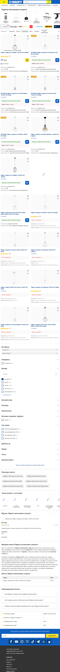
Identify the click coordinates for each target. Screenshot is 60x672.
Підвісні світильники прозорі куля (37, 486)
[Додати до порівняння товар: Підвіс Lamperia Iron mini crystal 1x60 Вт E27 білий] (28, 236)
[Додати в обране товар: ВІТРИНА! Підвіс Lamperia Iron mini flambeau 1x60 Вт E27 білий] (28, 77)
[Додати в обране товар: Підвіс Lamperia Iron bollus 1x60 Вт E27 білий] (58, 196)
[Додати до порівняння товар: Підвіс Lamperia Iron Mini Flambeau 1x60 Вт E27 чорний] (58, 120)
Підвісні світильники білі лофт (12, 481)
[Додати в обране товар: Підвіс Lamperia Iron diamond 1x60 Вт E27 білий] (58, 271)
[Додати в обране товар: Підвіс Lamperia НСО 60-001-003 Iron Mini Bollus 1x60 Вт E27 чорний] (58, 308)
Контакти (9, 664)
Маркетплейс (10, 671)
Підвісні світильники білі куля (36, 476)
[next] (58, 493)
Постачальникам (11, 669)
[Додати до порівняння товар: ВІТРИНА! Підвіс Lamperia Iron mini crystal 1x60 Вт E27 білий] (58, 80)
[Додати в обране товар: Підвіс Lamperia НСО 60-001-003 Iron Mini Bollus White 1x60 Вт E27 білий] (28, 196)
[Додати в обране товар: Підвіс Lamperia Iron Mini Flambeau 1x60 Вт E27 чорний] (58, 118)
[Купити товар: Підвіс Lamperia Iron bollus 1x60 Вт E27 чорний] (27, 60)
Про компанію (10, 659)
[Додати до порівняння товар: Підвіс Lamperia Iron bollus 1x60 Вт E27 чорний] (28, 39)
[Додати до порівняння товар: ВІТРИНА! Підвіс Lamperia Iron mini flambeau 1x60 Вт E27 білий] (28, 80)
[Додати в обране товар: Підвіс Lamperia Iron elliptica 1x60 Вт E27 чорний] (28, 159)
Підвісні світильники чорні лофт (13, 486)
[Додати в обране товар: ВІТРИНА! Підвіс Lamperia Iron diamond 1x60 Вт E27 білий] (58, 36)
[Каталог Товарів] (4, 2)
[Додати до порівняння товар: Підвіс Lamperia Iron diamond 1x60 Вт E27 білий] (58, 273)
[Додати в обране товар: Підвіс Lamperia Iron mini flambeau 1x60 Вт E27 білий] (28, 308)
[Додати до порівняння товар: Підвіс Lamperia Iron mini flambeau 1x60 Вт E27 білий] (28, 311)
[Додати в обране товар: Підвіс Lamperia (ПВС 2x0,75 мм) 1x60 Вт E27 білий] (28, 271)
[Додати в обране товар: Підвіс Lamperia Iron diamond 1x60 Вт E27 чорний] (58, 233)
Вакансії (8, 666)
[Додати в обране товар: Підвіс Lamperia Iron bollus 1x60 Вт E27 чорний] (28, 36)
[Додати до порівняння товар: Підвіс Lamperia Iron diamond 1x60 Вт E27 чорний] (58, 236)
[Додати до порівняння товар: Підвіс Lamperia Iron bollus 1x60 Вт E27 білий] (58, 199)
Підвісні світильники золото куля (36, 481)
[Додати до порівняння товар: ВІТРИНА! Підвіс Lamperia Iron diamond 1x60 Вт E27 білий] (58, 39)
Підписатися (52, 635)
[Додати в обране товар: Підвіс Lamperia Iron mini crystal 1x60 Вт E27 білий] (28, 233)
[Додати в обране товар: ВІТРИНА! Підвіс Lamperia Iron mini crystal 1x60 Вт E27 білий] (58, 77)
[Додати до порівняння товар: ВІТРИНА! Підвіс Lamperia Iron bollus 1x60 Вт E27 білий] (28, 120)
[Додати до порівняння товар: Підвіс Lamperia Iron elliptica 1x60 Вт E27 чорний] (28, 161)
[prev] (53, 493)
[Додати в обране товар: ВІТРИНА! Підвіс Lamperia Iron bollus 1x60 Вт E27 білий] (28, 118)
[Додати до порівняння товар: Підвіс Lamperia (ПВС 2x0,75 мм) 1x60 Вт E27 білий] (28, 273)
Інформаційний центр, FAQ (14, 651)
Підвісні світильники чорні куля (12, 476)
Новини (8, 662)
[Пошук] (49, 1)
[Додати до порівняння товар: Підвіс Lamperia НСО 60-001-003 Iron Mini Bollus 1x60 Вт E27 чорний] (58, 311)
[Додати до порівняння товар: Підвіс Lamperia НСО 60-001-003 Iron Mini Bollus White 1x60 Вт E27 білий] (28, 199)
